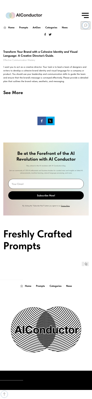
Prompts (23, 27)
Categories (51, 27)
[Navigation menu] (85, 15)
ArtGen (37, 27)
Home (9, 27)
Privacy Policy (65, 206)
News (65, 27)
